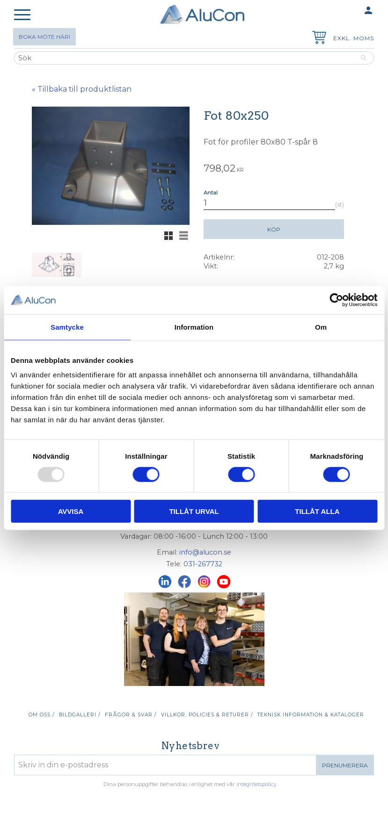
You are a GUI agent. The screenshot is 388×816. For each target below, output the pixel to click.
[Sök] (364, 58)
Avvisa (71, 511)
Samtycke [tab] (67, 327)
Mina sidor (350, 11)
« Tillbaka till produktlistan (82, 89)
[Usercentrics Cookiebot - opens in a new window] (336, 300)
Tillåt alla (317, 511)
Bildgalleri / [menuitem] (79, 715)
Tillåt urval (194, 511)
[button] (22, 15)
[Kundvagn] (317, 38)
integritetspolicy (256, 784)
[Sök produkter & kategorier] (184, 58)
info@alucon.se (205, 552)
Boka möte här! (44, 36)
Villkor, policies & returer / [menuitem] (207, 715)
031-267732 (202, 564)
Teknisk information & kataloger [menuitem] (310, 715)
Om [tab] (321, 327)
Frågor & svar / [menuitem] (130, 715)
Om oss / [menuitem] (41, 715)
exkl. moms (353, 38)
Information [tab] (194, 327)
